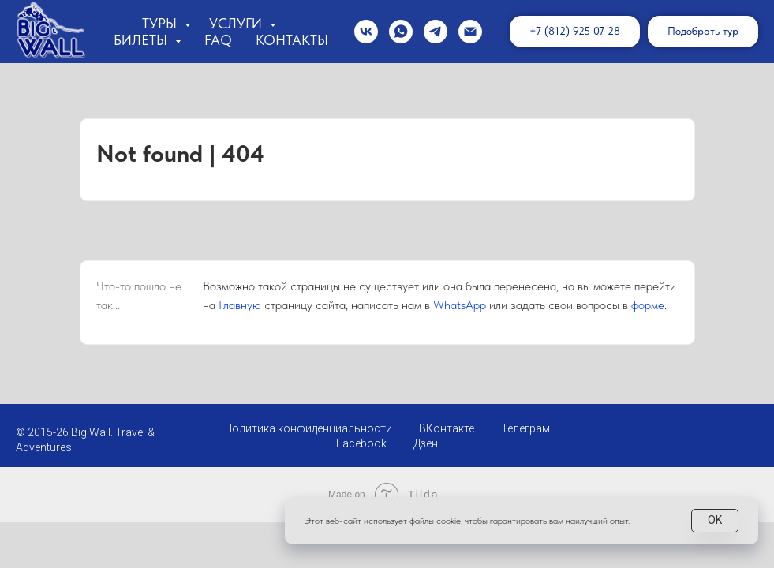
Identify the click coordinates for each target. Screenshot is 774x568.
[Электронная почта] (470, 31)
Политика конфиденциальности (308, 428)
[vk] (366, 31)
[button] (703, 31)
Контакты (292, 40)
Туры (161, 23)
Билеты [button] (142, 40)
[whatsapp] (401, 31)
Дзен (425, 443)
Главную (240, 304)
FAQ (218, 40)
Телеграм (525, 428)
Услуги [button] (237, 23)
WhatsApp (459, 304)
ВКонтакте (446, 428)
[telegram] (435, 31)
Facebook (361, 443)
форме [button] (647, 304)
